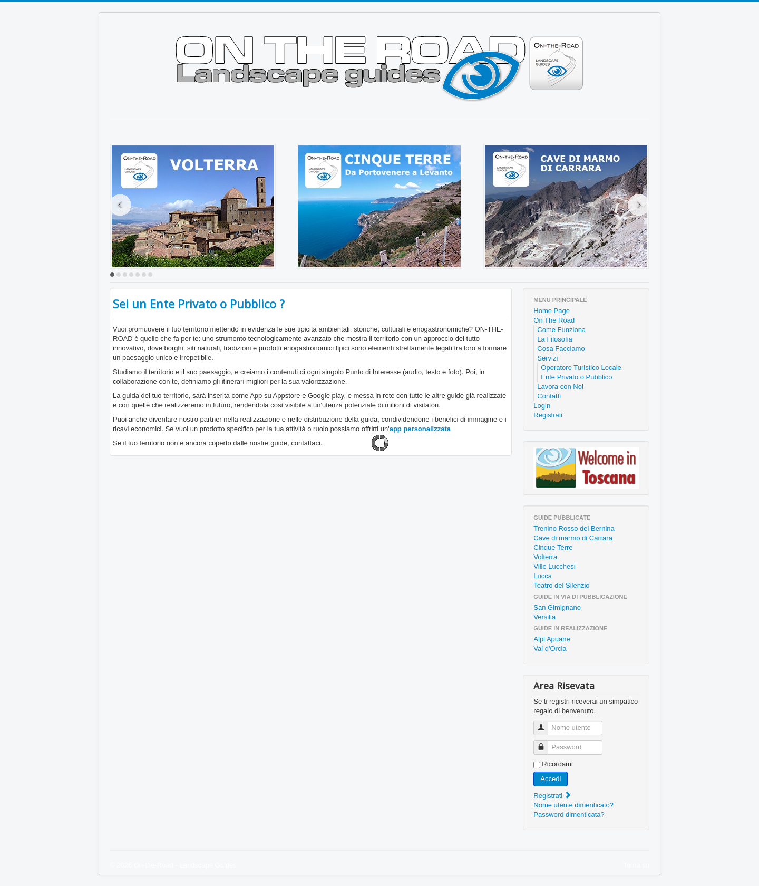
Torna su (636, 865)
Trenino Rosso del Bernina (573, 528)
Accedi (550, 779)
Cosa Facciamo (561, 349)
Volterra (545, 557)
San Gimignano (557, 607)
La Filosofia (554, 339)
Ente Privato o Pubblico (576, 377)
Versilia (544, 617)
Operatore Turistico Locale (581, 368)
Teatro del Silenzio (561, 585)
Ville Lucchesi (554, 566)
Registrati (547, 415)
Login (541, 406)
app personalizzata (420, 429)
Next (638, 205)
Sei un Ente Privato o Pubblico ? (199, 303)
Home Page (551, 311)
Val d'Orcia (549, 649)
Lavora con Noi (560, 387)
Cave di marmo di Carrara (572, 538)
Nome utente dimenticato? (573, 805)
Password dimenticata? (568, 815)
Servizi (547, 358)
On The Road (554, 320)
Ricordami (557, 764)
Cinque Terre (552, 547)
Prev (120, 205)
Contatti (549, 396)
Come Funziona (561, 330)
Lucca (542, 576)
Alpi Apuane (551, 639)
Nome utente (544, 723)
